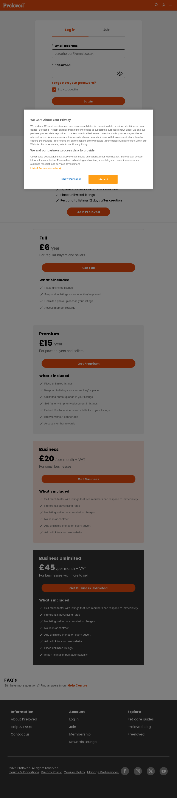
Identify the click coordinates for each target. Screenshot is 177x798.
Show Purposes (72, 179)
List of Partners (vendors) (45, 168)
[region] (88, 149)
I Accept (103, 179)
